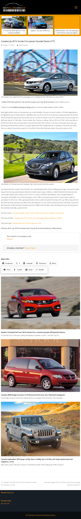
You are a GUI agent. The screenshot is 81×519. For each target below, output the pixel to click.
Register (10, 239)
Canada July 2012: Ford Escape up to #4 (26, 223)
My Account (5, 503)
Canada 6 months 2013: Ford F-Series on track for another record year (38, 213)
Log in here (30, 248)
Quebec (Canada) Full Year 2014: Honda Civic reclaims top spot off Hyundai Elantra (33, 332)
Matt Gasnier (23, 45)
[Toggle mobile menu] (76, 7)
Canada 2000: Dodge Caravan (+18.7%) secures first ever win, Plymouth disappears (33, 395)
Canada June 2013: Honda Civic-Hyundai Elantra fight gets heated (38, 218)
